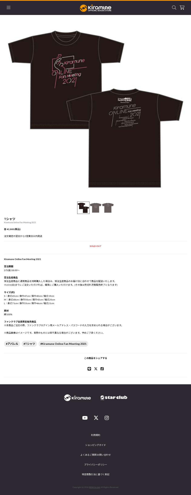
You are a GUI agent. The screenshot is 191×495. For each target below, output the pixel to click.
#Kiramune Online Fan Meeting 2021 (63, 343)
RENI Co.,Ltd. (94, 487)
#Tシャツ (29, 343)
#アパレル (12, 343)
